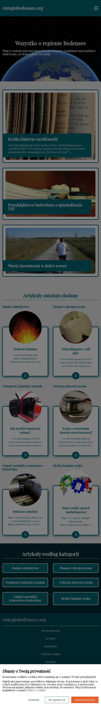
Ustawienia (33, 700)
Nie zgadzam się (56, 700)
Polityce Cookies (35, 690)
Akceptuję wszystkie (85, 700)
